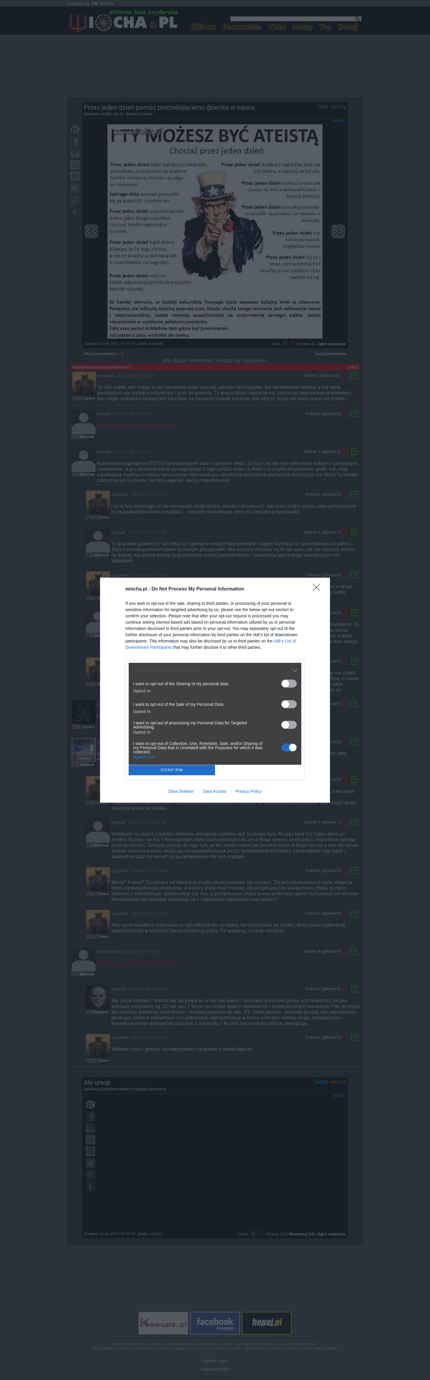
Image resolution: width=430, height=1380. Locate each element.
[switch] (289, 684)
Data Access (214, 791)
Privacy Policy (249, 791)
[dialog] (215, 690)
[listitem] (215, 670)
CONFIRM (172, 770)
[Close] (318, 589)
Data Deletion (181, 791)
